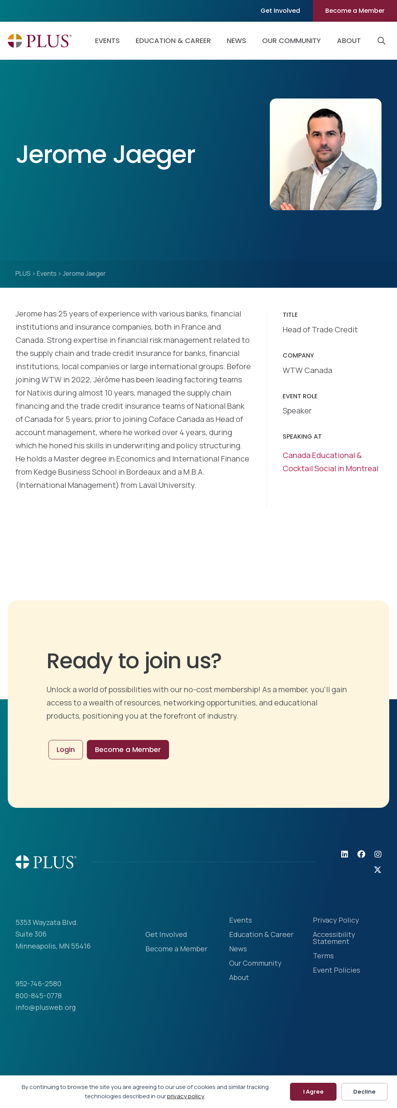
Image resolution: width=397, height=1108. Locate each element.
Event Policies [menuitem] (336, 970)
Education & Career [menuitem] (173, 40)
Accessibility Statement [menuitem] (334, 938)
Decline (364, 1091)
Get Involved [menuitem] (280, 10)
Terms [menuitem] (323, 956)
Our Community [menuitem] (291, 40)
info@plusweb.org (46, 1007)
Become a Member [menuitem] (355, 10)
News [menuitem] (236, 40)
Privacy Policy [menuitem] (336, 920)
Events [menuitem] (107, 40)
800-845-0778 (39, 995)
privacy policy (185, 1096)
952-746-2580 (38, 983)
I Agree (313, 1091)
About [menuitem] (349, 40)
